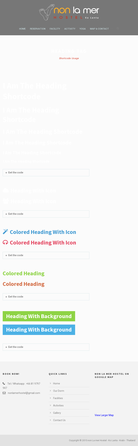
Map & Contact (99, 28)
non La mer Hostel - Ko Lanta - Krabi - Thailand (111, 440)
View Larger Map (104, 415)
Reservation (37, 28)
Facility (55, 28)
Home (22, 28)
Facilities (58, 398)
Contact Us (59, 420)
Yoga (83, 28)
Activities (58, 405)
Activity (69, 28)
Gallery (57, 412)
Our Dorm (58, 390)
